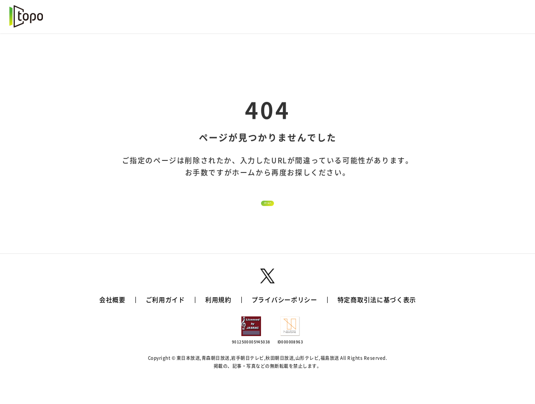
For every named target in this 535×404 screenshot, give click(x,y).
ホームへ (268, 213)
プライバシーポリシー (284, 319)
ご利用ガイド (165, 319)
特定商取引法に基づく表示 (376, 319)
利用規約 (218, 319)
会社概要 (112, 319)
